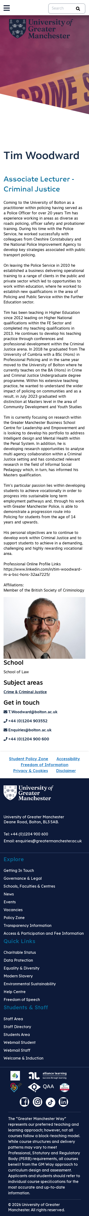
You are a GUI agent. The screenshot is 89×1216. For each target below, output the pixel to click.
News (9, 894)
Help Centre (15, 991)
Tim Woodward (42, 156)
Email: (43, 841)
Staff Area (13, 1018)
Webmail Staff (17, 1050)
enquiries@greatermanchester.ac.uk (48, 841)
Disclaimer (66, 770)
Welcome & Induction (23, 1058)
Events (10, 901)
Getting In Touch (19, 870)
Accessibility (68, 758)
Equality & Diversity (21, 968)
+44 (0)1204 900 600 (26, 739)
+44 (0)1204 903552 (25, 721)
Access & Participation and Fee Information (44, 933)
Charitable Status (20, 952)
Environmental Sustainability (30, 983)
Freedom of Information (44, 764)
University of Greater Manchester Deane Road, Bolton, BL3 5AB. (34, 819)
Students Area (17, 1034)
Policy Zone (14, 917)
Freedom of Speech (22, 999)
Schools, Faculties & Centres (29, 886)
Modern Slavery (18, 976)
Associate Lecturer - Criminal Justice (39, 184)
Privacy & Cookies (30, 770)
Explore (14, 859)
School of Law (16, 672)
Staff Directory (17, 1026)
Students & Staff (26, 1007)
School (13, 663)
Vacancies (13, 909)
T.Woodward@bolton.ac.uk (30, 712)
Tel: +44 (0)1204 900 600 (26, 834)
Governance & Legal (23, 878)
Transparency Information (28, 925)
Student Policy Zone (28, 758)
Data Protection (18, 960)
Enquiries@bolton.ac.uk (28, 730)
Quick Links (19, 941)
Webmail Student (20, 1042)
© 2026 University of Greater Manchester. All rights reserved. (36, 1207)
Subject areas (23, 683)
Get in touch (22, 703)
